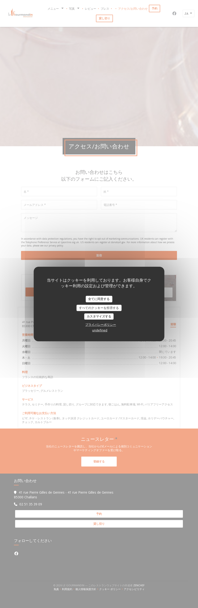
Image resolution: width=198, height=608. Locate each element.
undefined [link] (99, 330)
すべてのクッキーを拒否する (99, 308)
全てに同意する (99, 299)
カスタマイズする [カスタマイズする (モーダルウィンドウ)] (99, 316)
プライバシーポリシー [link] (100, 324)
